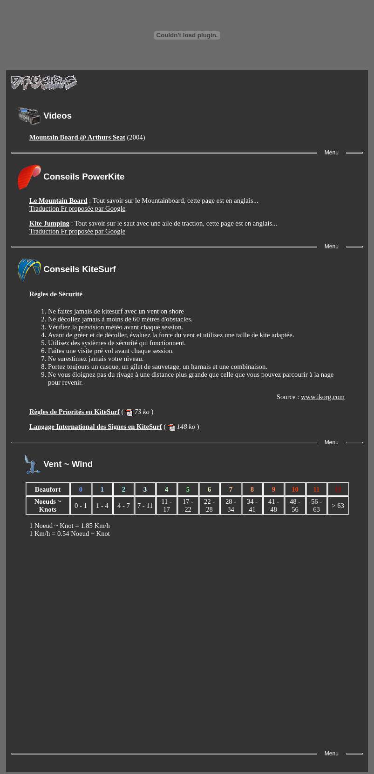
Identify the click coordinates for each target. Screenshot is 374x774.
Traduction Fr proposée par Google (77, 208)
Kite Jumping (49, 223)
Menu (332, 152)
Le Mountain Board (58, 200)
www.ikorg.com (323, 396)
